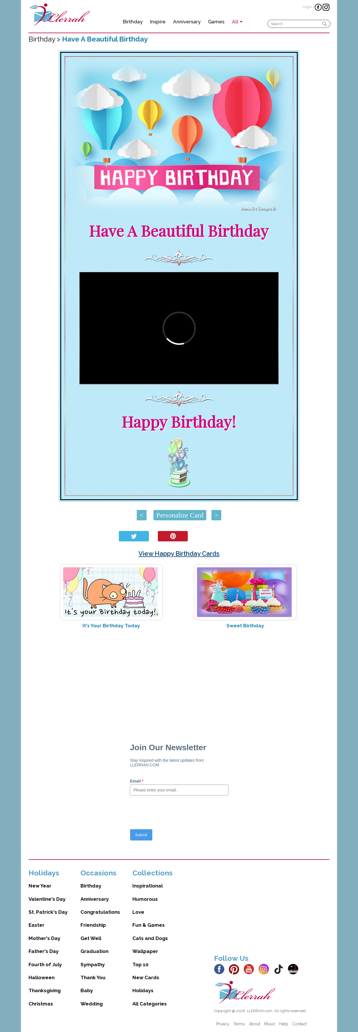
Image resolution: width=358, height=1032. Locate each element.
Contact (299, 1024)
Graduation (94, 951)
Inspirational (147, 886)
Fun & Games (148, 925)
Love (138, 912)
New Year (40, 886)
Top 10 (140, 964)
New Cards (145, 977)
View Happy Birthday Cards (179, 553)
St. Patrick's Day (48, 912)
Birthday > (45, 39)
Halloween (42, 977)
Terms (239, 1024)
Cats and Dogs (150, 938)
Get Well (90, 938)
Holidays (142, 990)
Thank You (93, 977)
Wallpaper (145, 951)
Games (216, 22)
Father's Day (44, 951)
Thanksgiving (45, 990)
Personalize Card (179, 515)
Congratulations (100, 912)
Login (307, 7)
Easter (36, 925)
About (254, 1024)
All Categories (149, 1004)
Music (269, 1024)
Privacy (222, 1024)
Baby (86, 990)
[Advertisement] (179, 679)
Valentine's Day (47, 899)
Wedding (91, 1004)
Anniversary (186, 22)
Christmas (41, 1004)
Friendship (93, 925)
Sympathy (92, 964)
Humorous (145, 899)
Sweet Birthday (245, 625)
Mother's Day (44, 938)
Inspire (158, 22)
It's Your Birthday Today (111, 625)
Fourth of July (45, 964)
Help (283, 1024)
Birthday (133, 22)
